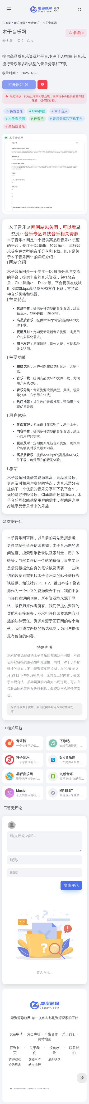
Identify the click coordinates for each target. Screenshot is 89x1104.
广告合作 (51, 1034)
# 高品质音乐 (15, 126)
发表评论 (71, 885)
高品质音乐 (58, 240)
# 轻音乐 (37, 119)
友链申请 (16, 1034)
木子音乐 (18, 227)
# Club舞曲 (37, 111)
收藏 (76, 33)
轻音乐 (55, 246)
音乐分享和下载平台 (54, 489)
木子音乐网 (20, 257)
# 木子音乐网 (15, 119)
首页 (8, 23)
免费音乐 (33, 23)
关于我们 (68, 1034)
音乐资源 (19, 23)
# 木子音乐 (60, 111)
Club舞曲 (22, 283)
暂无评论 (14, 808)
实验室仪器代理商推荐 (20, 1088)
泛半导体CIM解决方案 (43, 1088)
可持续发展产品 (32, 1088)
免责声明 (33, 1034)
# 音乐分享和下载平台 (66, 119)
